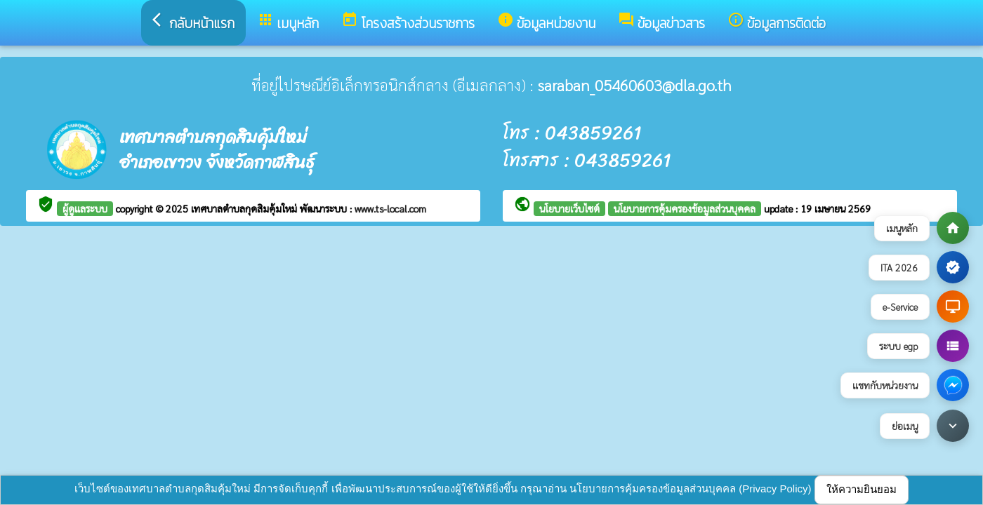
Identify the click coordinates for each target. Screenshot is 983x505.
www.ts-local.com (390, 208)
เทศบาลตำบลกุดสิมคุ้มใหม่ (245, 208)
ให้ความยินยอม (861, 489)
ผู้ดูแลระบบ (84, 208)
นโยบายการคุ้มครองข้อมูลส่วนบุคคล (685, 208)
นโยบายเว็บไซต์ (569, 208)
